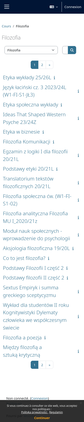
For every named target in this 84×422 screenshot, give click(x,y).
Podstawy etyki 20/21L (28, 168)
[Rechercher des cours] (65, 50)
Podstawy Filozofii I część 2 (33, 267)
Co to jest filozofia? (24, 258)
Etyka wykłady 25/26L (27, 77)
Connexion (73, 6)
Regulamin (56, 412)
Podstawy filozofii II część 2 (33, 277)
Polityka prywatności (34, 412)
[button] (54, 7)
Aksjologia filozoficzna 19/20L (36, 248)
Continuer (42, 418)
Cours (6, 26)
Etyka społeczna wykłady (30, 104)
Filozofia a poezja (22, 337)
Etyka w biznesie (21, 131)
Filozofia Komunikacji (26, 141)
